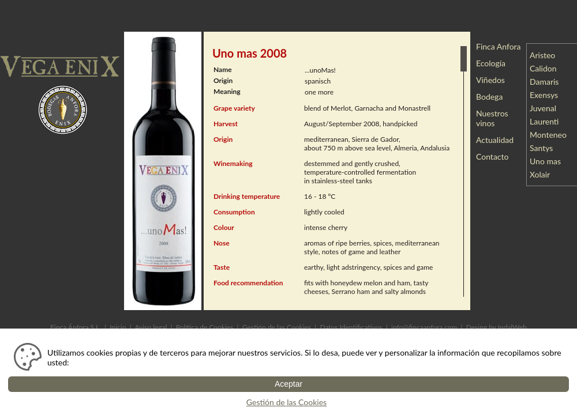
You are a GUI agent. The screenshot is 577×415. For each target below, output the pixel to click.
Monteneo (551, 134)
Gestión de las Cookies (276, 327)
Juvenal (546, 108)
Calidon (546, 68)
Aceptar (288, 383)
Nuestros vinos (492, 118)
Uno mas (548, 161)
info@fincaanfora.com (424, 327)
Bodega (489, 96)
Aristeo (545, 55)
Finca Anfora (498, 46)
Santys (544, 148)
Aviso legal (150, 327)
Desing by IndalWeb (496, 327)
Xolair (543, 174)
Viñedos (490, 80)
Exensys (547, 95)
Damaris (547, 81)
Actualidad (495, 140)
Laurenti (547, 121)
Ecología (490, 63)
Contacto (492, 156)
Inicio (118, 327)
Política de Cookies (205, 327)
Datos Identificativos (351, 327)
